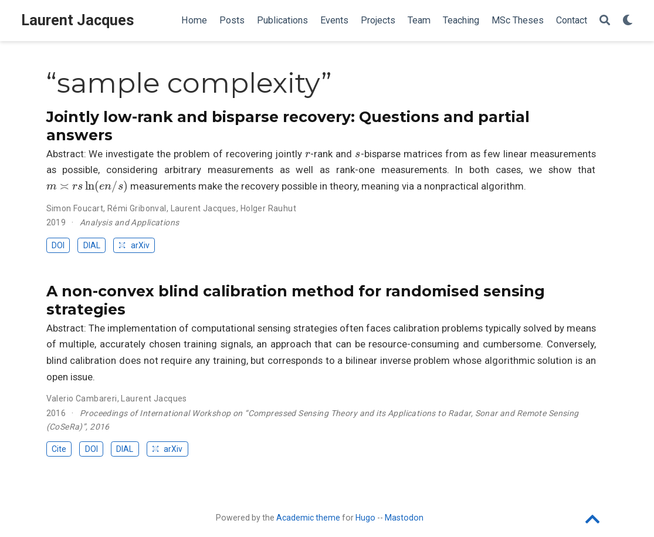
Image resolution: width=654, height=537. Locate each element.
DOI (58, 245)
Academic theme (308, 517)
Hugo (365, 517)
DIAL (91, 245)
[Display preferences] (627, 21)
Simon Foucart (74, 208)
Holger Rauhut (268, 208)
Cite (59, 449)
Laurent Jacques (77, 20)
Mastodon (404, 517)
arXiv (133, 245)
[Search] (604, 21)
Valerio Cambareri (81, 398)
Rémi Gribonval (137, 208)
